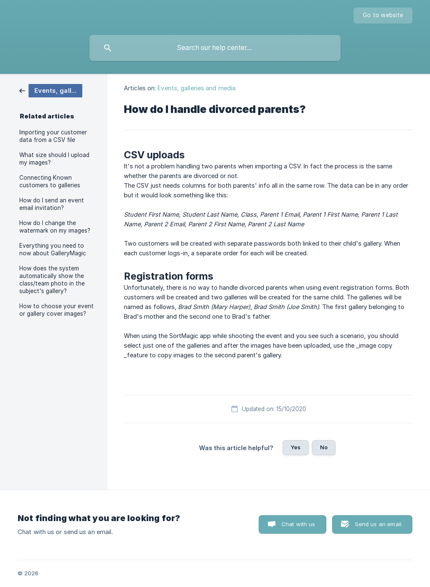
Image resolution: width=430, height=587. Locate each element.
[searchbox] (215, 48)
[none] (383, 16)
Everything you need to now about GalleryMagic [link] (52, 249)
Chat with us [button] (298, 524)
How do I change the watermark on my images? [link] (54, 227)
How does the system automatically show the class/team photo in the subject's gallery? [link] (52, 279)
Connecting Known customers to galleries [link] (49, 181)
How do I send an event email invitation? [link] (51, 204)
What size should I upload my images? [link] (54, 159)
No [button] (324, 447)
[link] (50, 90)
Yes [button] (296, 447)
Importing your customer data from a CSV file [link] (53, 136)
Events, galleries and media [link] (196, 88)
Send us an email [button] (378, 524)
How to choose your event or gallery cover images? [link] (56, 310)
